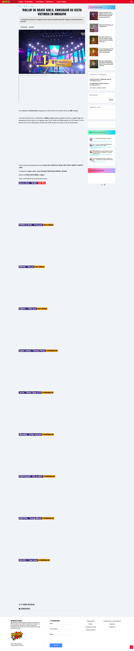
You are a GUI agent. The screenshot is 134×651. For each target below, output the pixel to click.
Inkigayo (32, 6)
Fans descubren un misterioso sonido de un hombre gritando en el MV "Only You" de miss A (101, 155)
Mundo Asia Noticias (91, 630)
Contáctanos (112, 627)
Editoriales (40, 2)
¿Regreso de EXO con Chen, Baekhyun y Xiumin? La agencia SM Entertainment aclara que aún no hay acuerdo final (106, 14)
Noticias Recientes (97, 171)
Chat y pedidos (61, 2)
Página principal (91, 621)
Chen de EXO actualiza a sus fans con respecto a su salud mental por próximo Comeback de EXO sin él (106, 39)
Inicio (21, 2)
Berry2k (94, 138)
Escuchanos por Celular (91, 627)
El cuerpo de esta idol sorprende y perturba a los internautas (99, 141)
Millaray (94, 144)
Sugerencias (112, 624)
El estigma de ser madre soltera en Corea (96, 161)
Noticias (25, 6)
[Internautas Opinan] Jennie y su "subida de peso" (106, 25)
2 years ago (110, 141)
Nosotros (50, 2)
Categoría (29, 2)
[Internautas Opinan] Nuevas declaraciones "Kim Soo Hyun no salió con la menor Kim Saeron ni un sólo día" (106, 63)
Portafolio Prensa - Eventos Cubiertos (112, 621)
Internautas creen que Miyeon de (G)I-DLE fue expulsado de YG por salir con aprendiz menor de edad (101, 147)
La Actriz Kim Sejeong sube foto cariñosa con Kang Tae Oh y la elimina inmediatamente (106, 50)
